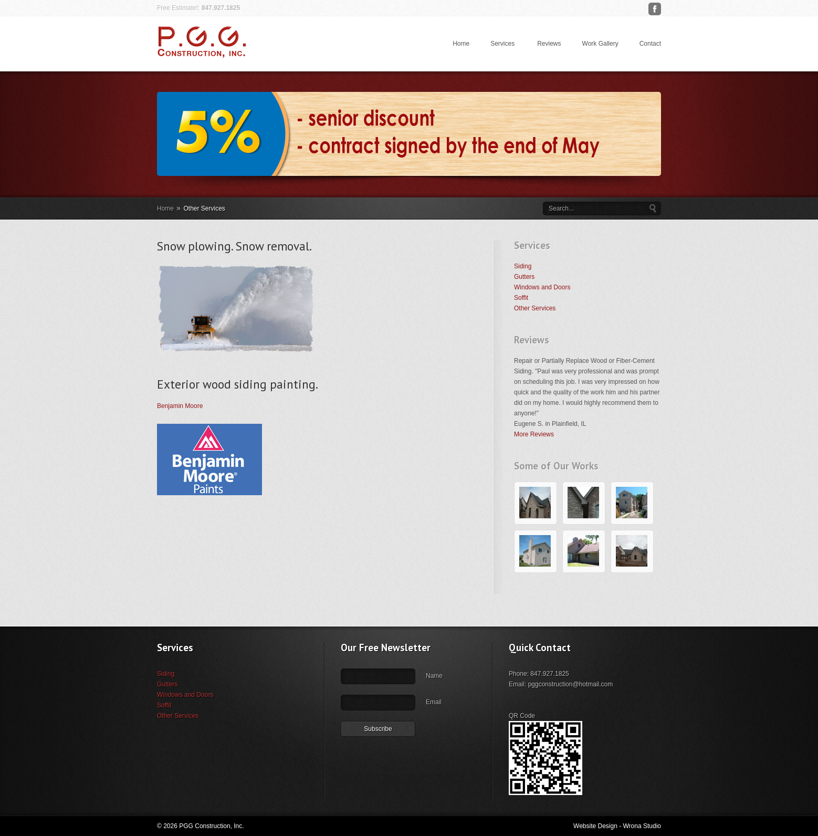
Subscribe (378, 760)
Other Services (534, 308)
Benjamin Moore (180, 406)
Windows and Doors (542, 287)
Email (434, 733)
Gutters (524, 276)
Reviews (549, 43)
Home (461, 43)
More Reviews (534, 434)
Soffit (521, 297)
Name (434, 707)
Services (502, 43)
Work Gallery (600, 43)
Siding (522, 266)
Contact (650, 43)
